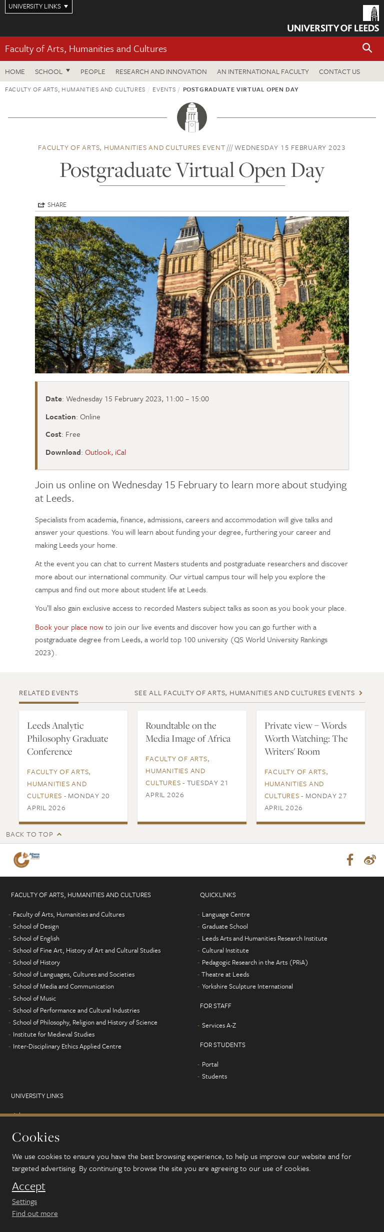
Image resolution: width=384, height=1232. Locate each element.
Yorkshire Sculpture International (247, 986)
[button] (367, 48)
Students (214, 1076)
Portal (210, 1064)
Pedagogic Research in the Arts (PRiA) (255, 962)
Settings (24, 1201)
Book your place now (69, 626)
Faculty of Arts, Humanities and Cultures (86, 48)
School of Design (36, 926)
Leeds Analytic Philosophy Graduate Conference (67, 738)
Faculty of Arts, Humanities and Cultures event (132, 147)
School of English (36, 938)
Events (164, 88)
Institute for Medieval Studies (53, 1034)
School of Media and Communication (63, 986)
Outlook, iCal (105, 451)
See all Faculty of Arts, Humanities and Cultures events (244, 692)
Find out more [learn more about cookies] (35, 1213)
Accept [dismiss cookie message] (29, 1186)
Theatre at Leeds (225, 974)
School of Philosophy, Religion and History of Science (85, 1022)
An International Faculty (263, 71)
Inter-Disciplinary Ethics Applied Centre (67, 1046)
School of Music (34, 998)
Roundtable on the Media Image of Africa (188, 732)
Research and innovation (161, 71)
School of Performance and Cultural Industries (76, 1010)
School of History (36, 962)
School (48, 71)
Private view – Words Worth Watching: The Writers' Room (306, 738)
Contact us (339, 71)
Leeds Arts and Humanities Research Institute (265, 938)
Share (57, 204)
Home (15, 71)
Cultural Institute (225, 950)
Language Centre (226, 914)
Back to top (29, 834)
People (93, 71)
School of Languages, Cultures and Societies (73, 974)
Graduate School (225, 926)
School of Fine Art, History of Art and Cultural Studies (86, 950)
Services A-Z (219, 1025)
